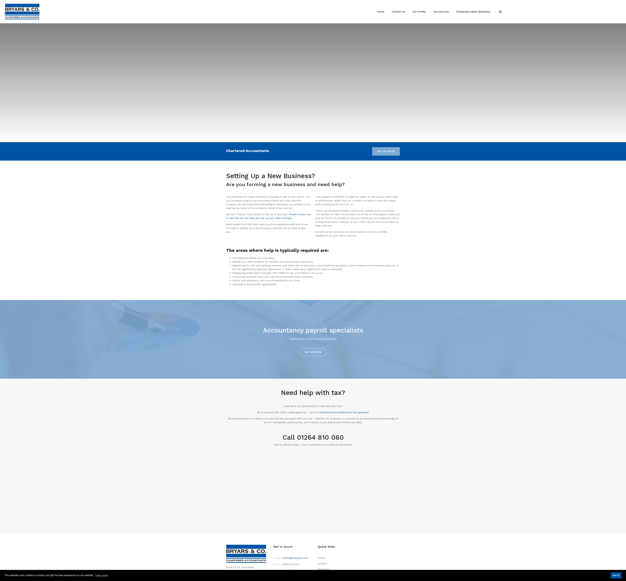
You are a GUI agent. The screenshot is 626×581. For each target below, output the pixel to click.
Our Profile (421, 11)
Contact (322, 529)
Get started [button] (313, 352)
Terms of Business (328, 546)
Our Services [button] (442, 11)
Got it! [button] (616, 575)
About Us (323, 534)
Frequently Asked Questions (473, 11)
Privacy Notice (326, 557)
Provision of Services (329, 540)
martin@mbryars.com (295, 523)
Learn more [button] (101, 575)
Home (384, 11)
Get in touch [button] (386, 151)
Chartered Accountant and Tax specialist (344, 412)
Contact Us (401, 11)
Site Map (323, 562)
